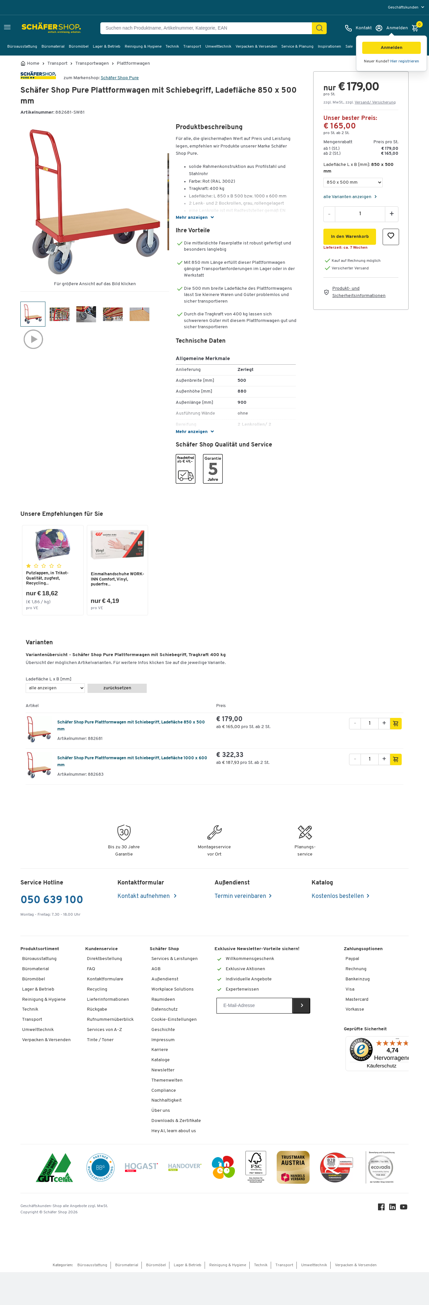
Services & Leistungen (174, 959)
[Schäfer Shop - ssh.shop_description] (45, 28)
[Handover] (184, 1169)
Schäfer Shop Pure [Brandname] (120, 78)
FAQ (91, 969)
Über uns (160, 1111)
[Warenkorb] (416, 28)
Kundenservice (101, 949)
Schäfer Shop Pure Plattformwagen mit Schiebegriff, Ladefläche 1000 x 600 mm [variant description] (132, 762)
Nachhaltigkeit (166, 1101)
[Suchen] (319, 28)
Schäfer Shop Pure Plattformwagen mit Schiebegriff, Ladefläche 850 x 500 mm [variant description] (131, 726)
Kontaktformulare (105, 979)
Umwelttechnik (218, 47)
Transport (192, 47)
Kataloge (160, 1061)
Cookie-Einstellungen (174, 1020)
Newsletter (162, 1070)
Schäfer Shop (164, 949)
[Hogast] (141, 1169)
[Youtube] (405, 1209)
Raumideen (163, 1000)
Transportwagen (92, 63)
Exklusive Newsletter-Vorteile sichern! (256, 949)
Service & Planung (297, 47)
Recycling (97, 990)
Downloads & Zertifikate (176, 1121)
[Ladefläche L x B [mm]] (353, 182)
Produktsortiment (39, 949)
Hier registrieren (404, 61)
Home (33, 63)
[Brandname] (38, 78)
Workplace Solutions (172, 990)
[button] (391, 48)
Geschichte (163, 1030)
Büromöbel (78, 47)
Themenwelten (167, 1081)
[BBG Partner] (100, 1169)
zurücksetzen (117, 688)
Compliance (163, 1091)
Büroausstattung (22, 47)
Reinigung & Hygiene (143, 47)
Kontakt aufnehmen (144, 897)
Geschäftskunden (403, 8)
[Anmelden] (391, 28)
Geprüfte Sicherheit (365, 1029)
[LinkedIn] (393, 1209)
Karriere (159, 1050)
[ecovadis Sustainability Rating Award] (380, 1169)
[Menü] (397, 1041)
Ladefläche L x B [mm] (48, 680)
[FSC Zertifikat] (255, 1169)
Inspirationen (329, 47)
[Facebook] (382, 1209)
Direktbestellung (104, 959)
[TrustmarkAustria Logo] (293, 1169)
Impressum (163, 1040)
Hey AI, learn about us (173, 1131)
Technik (172, 47)
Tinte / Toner (100, 1040)
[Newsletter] (254, 1007)
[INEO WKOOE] (223, 1169)
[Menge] (360, 214)
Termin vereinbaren (240, 897)
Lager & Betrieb (106, 47)
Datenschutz (164, 1010)
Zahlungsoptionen (363, 949)
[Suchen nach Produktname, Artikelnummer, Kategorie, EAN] (209, 28)
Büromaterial (52, 47)
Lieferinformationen (108, 1000)
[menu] (407, 7)
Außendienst (164, 979)
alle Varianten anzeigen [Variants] (347, 197)
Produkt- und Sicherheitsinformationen (359, 292)
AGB (156, 969)
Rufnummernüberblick (110, 1020)
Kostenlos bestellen (338, 897)
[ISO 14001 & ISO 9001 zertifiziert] (54, 1169)
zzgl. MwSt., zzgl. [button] (359, 102)
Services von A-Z (104, 1030)
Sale (349, 47)
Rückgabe (97, 1010)
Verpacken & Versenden (256, 47)
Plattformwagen (133, 63)
